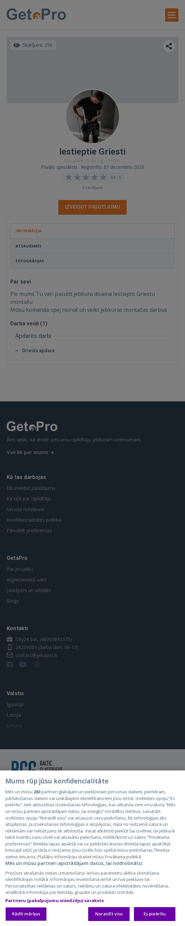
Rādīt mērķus (26, 915)
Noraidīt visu (109, 915)
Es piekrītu (155, 915)
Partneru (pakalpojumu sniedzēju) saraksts (54, 902)
